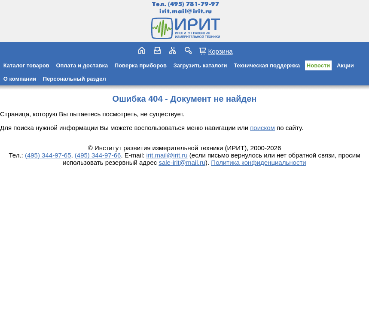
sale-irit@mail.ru (182, 162)
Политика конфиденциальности (258, 162)
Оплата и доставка (82, 65)
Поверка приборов (141, 65)
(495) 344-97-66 (98, 155)
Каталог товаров (26, 65)
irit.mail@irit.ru (185, 11)
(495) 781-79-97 (193, 4)
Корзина (220, 51)
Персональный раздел (74, 79)
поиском (262, 127)
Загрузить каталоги (200, 65)
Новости (318, 65)
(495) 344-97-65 (48, 155)
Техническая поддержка (267, 65)
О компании (19, 79)
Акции (345, 65)
